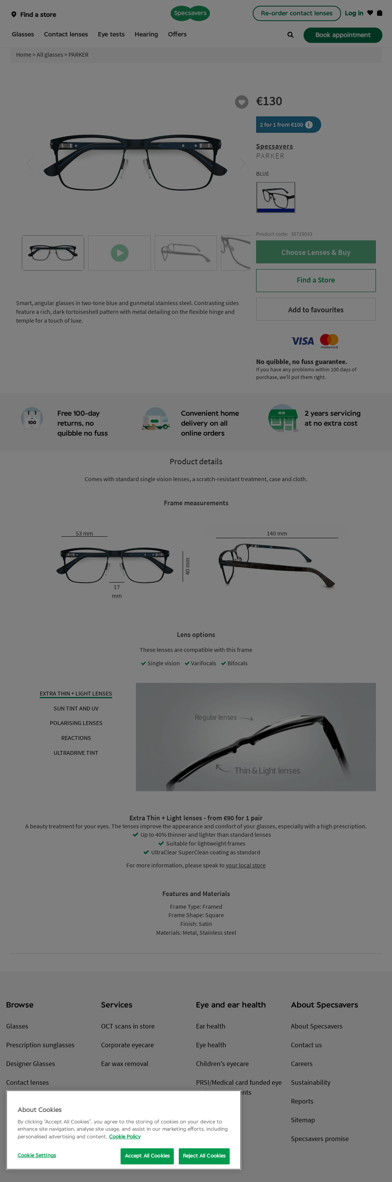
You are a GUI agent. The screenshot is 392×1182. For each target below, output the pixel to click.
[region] (123, 1130)
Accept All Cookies (147, 1156)
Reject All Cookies (204, 1156)
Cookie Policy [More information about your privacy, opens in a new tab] (124, 1137)
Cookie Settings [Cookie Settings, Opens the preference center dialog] (37, 1155)
